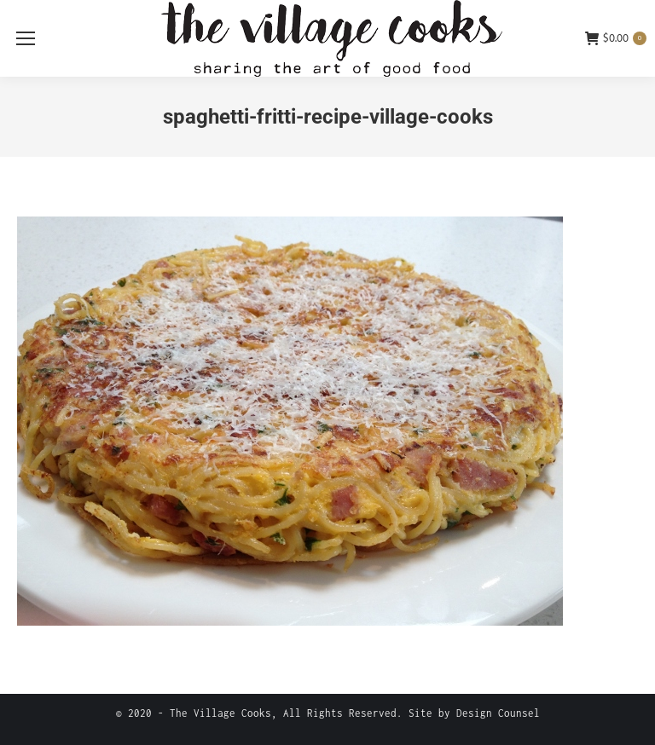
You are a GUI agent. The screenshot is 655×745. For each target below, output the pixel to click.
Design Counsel (498, 713)
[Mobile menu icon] (26, 38)
